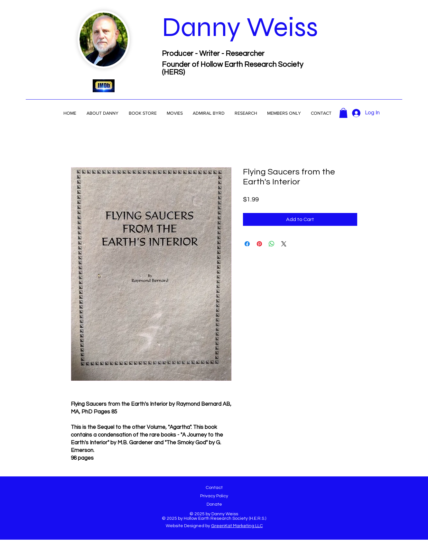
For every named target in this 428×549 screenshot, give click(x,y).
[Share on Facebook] (247, 244)
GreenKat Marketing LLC (237, 526)
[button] (208, 113)
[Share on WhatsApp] (271, 244)
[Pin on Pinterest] (259, 244)
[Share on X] (284, 244)
